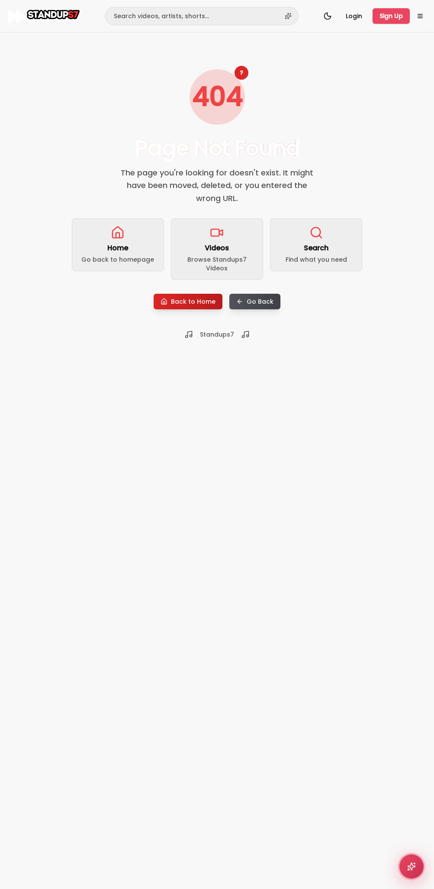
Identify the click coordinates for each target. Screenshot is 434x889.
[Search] (202, 16)
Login (354, 16)
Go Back (254, 301)
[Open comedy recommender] (411, 866)
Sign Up (391, 16)
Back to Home (188, 301)
